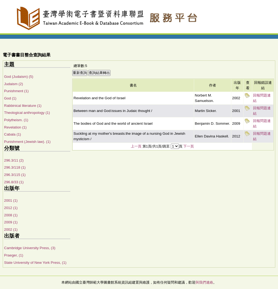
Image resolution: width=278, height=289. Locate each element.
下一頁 (188, 146)
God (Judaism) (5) (18, 77)
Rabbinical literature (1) (23, 106)
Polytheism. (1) (16, 120)
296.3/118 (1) (15, 167)
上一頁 (136, 146)
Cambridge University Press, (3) (29, 248)
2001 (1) (11, 200)
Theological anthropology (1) (27, 113)
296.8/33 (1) (14, 182)
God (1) (10, 98)
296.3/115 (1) (15, 175)
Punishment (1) (16, 91)
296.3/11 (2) (14, 160)
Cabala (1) (12, 134)
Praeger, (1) (13, 255)
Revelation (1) (15, 127)
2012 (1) (11, 208)
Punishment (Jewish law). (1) (27, 142)
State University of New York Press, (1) (35, 263)
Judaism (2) (13, 84)
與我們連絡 (204, 282)
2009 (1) (11, 222)
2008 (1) (11, 215)
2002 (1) (11, 229)
